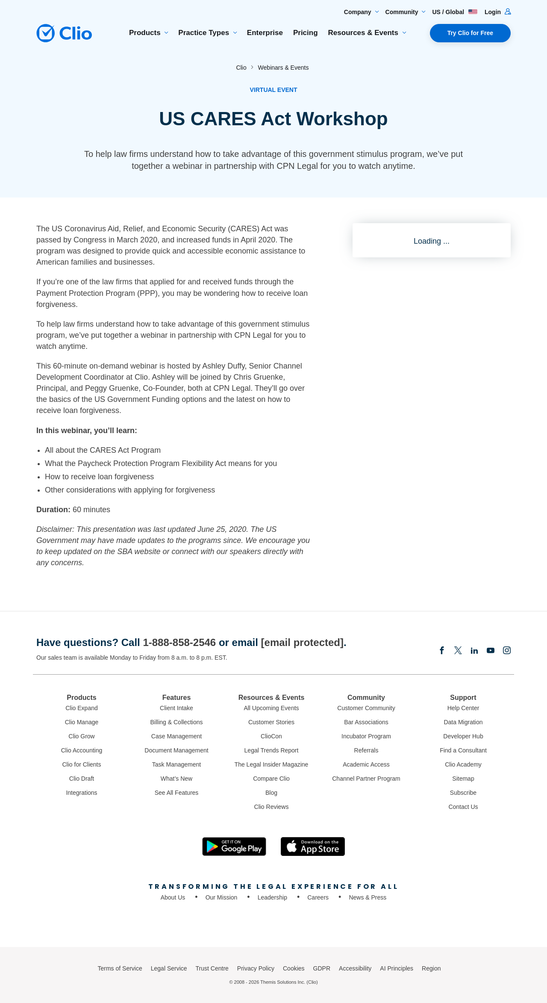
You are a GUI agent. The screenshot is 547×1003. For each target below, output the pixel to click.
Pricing (305, 33)
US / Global (455, 12)
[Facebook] (442, 651)
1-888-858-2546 (179, 642)
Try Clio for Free (470, 33)
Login (498, 12)
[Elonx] (458, 651)
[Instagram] (507, 651)
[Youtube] (490, 651)
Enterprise (265, 33)
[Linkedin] (474, 651)
